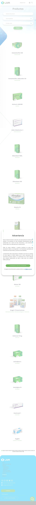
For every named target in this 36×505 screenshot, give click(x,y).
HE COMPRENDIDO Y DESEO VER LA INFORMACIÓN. (18, 265)
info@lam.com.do (28, 269)
